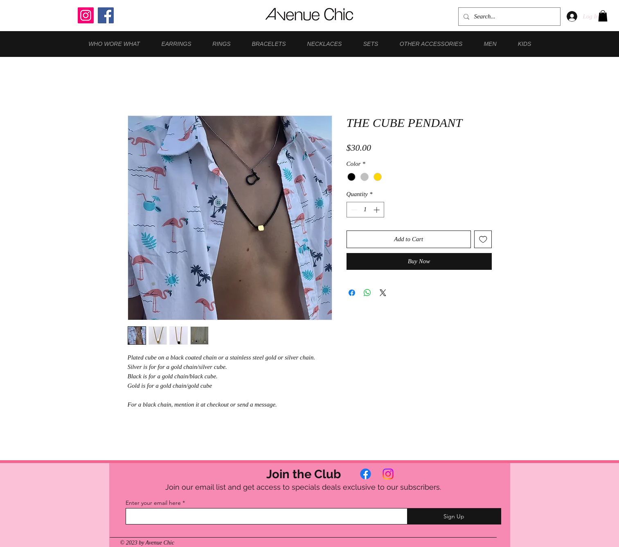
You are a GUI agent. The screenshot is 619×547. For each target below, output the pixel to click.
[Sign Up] (454, 516)
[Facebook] (106, 15)
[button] (603, 15)
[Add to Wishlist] (483, 239)
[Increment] (377, 209)
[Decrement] (353, 209)
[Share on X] (383, 293)
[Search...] (508, 16)
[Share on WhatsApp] (367, 293)
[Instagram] (86, 15)
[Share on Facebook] (352, 293)
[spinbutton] (365, 209)
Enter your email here (153, 503)
